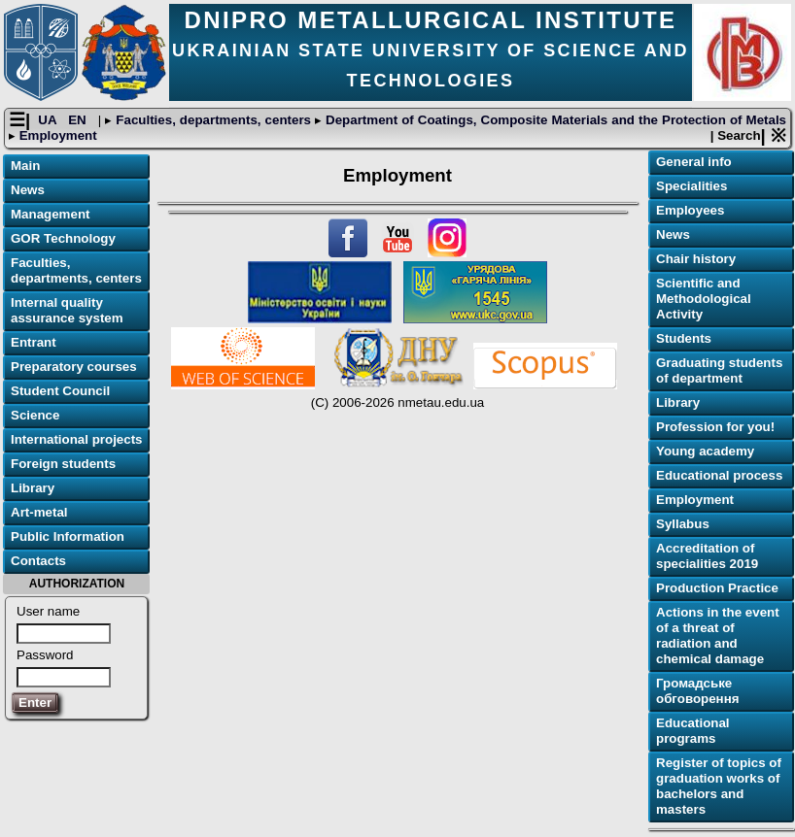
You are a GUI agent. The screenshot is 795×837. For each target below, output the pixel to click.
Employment (56, 135)
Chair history (696, 258)
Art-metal (39, 512)
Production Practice (717, 588)
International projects (77, 439)
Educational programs (693, 731)
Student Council (60, 391)
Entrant (33, 342)
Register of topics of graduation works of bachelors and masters (718, 786)
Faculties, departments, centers (213, 120)
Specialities (691, 186)
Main (25, 165)
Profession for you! (715, 426)
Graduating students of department (719, 370)
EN (79, 120)
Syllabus (682, 524)
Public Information (67, 536)
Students (683, 338)
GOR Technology (63, 238)
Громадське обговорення (697, 691)
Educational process (719, 475)
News (28, 190)
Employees (690, 210)
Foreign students (63, 463)
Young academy (705, 451)
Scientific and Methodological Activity (703, 298)
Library (32, 488)
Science (35, 415)
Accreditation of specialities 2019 (707, 556)
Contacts (38, 560)
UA (49, 120)
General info (694, 161)
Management (50, 214)
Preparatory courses (74, 366)
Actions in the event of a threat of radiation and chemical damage (717, 635)
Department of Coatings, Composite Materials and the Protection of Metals (554, 120)
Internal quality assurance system (67, 310)
